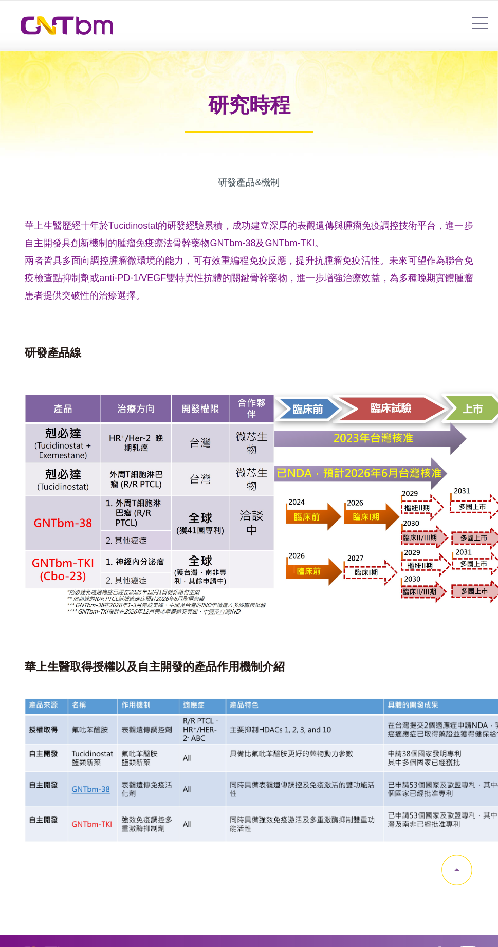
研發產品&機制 (249, 182)
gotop (456, 870)
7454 (480, 23)
